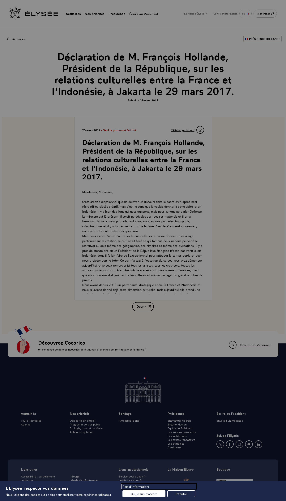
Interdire (181, 494)
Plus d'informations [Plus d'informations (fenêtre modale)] (136, 486)
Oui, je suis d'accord (144, 494)
